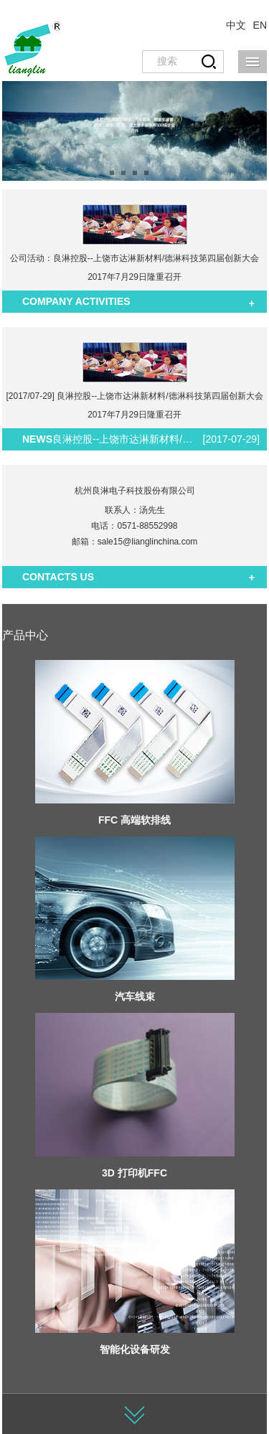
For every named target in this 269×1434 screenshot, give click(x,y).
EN (260, 25)
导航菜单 (252, 61)
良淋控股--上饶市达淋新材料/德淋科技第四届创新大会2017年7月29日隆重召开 (124, 439)
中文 (236, 25)
